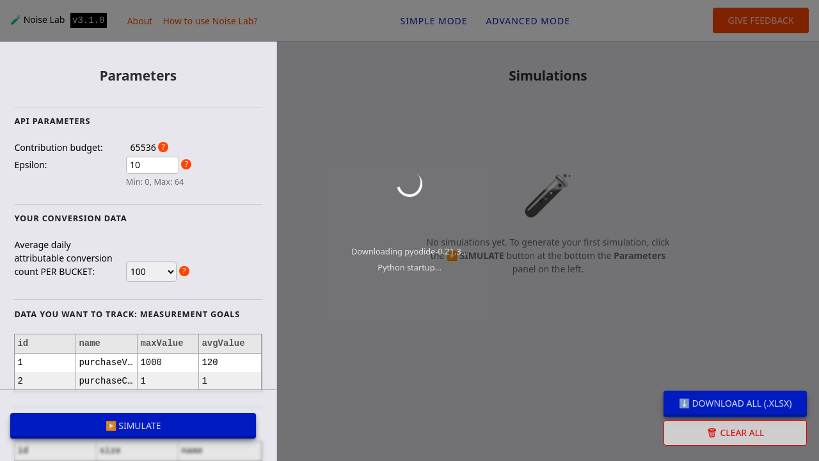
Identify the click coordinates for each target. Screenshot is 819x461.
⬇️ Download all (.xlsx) (735, 403)
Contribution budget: (58, 147)
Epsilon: (30, 165)
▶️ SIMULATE (133, 425)
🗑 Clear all (735, 432)
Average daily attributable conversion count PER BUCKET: (63, 257)
